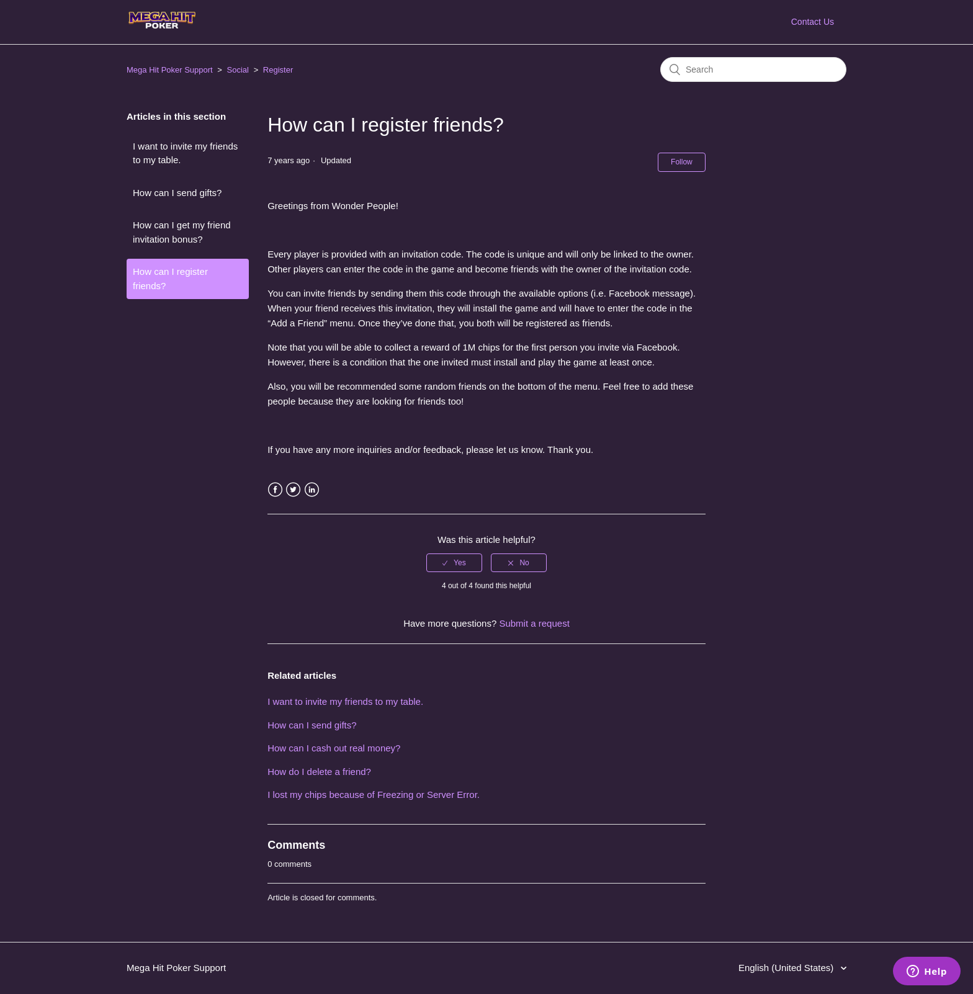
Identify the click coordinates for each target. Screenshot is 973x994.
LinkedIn (312, 490)
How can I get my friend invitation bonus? (182, 232)
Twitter (293, 490)
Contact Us (812, 22)
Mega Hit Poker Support (170, 69)
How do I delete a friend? (319, 771)
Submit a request (534, 623)
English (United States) (787, 967)
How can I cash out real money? (333, 748)
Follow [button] (682, 162)
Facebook (275, 490)
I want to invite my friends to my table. (185, 153)
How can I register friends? (170, 278)
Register (278, 69)
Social (238, 69)
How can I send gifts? (177, 192)
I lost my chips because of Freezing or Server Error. (373, 794)
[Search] (753, 69)
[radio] (454, 562)
